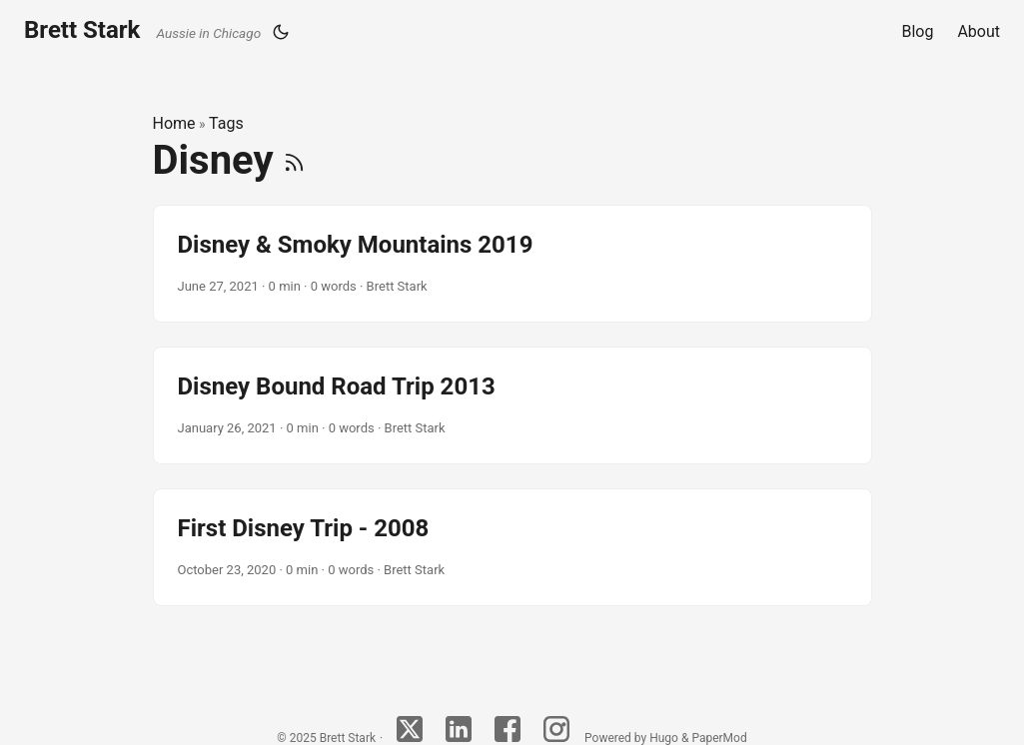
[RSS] (294, 160)
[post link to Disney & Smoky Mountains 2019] (512, 264)
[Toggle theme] (281, 32)
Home (174, 123)
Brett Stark (142, 30)
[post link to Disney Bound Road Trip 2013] (512, 405)
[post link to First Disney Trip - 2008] (512, 547)
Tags (226, 123)
